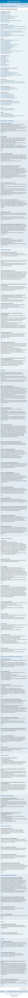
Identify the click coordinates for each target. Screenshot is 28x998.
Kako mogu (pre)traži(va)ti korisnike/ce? (7, 96)
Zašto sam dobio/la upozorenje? (6, 48)
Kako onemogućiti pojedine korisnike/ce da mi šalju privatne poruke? (12, 81)
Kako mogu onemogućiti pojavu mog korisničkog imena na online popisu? (13, 26)
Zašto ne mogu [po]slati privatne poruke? (8, 80)
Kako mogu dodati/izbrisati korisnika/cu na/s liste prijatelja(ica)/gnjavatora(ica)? (9, 89)
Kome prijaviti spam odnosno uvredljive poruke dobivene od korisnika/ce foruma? (13, 83)
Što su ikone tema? (4, 65)
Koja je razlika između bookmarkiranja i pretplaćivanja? (10, 101)
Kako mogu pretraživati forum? (6, 93)
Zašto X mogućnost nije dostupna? (7, 114)
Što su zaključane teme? (5, 64)
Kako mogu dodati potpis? (5, 42)
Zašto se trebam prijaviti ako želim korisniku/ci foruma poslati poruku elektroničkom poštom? (12, 36)
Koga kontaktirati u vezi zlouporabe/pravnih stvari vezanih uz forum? (12, 115)
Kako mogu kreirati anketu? (5, 43)
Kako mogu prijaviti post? (5, 49)
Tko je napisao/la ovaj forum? (6, 113)
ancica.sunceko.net (4, 308)
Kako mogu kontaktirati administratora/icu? (8, 116)
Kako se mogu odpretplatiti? (5, 104)
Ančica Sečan (16, 305)
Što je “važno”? (3, 63)
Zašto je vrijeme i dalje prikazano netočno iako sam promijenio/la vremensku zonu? (14, 29)
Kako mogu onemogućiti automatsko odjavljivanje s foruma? (11, 20)
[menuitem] (2, 4)
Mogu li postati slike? (4, 60)
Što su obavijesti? (4, 62)
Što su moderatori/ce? (4, 70)
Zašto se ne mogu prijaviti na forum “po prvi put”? (9, 16)
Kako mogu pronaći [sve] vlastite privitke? (8, 109)
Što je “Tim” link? (3, 76)
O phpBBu (3, 946)
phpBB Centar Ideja (4, 954)
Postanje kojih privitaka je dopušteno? (7, 108)
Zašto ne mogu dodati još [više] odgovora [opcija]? (9, 44)
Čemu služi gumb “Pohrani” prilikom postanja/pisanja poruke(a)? (12, 50)
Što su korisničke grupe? (5, 71)
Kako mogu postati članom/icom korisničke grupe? (9, 72)
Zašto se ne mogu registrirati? (6, 15)
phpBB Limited (3, 943)
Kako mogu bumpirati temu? (5, 53)
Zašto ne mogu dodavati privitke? (6, 47)
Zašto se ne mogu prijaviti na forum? (7, 17)
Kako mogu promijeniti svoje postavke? (7, 25)
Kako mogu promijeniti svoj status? (7, 34)
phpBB (16, 301)
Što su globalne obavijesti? (5, 61)
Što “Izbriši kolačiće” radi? (5, 21)
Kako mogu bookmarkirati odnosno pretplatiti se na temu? (10, 102)
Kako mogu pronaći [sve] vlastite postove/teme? (9, 97)
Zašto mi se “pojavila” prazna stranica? (7, 95)
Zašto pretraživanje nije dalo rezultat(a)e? (8, 94)
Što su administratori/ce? (5, 69)
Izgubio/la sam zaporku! (5, 19)
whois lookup (6, 967)
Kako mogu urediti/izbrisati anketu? (7, 45)
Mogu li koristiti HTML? (5, 57)
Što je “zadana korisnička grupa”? (6, 75)
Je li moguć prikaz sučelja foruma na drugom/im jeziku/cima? (11, 30)
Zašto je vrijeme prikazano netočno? (7, 27)
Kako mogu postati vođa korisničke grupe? (8, 73)
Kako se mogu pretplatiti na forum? (7, 103)
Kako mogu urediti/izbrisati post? (6, 41)
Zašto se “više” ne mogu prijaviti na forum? (8, 18)
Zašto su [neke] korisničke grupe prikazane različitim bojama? (11, 74)
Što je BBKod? (3, 56)
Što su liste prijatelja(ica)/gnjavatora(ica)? (8, 87)
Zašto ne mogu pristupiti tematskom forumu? (8, 46)
